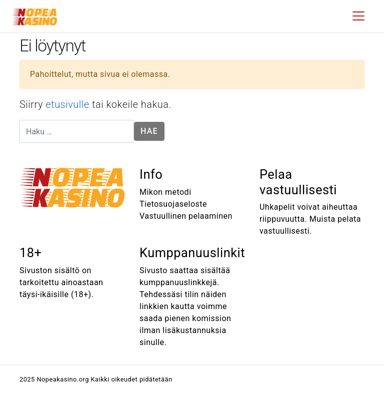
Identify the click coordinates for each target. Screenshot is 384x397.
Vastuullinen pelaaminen (186, 216)
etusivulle (67, 104)
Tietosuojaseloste (173, 204)
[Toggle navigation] (358, 15)
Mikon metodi (166, 192)
